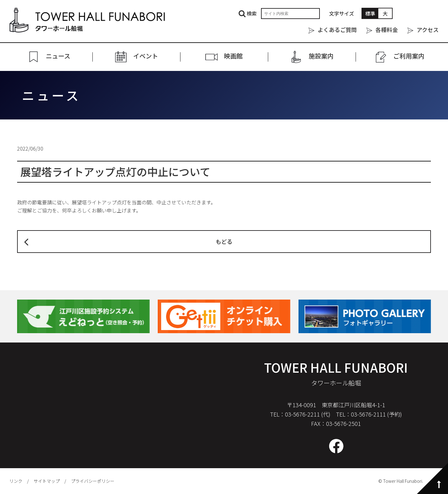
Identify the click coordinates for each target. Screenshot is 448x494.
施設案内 (321, 56)
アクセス (428, 30)
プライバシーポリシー (92, 481)
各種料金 (387, 30)
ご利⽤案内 (408, 56)
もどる (224, 241)
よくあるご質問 (337, 30)
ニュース (58, 56)
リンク (15, 481)
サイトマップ (47, 481)
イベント (145, 56)
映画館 (233, 56)
